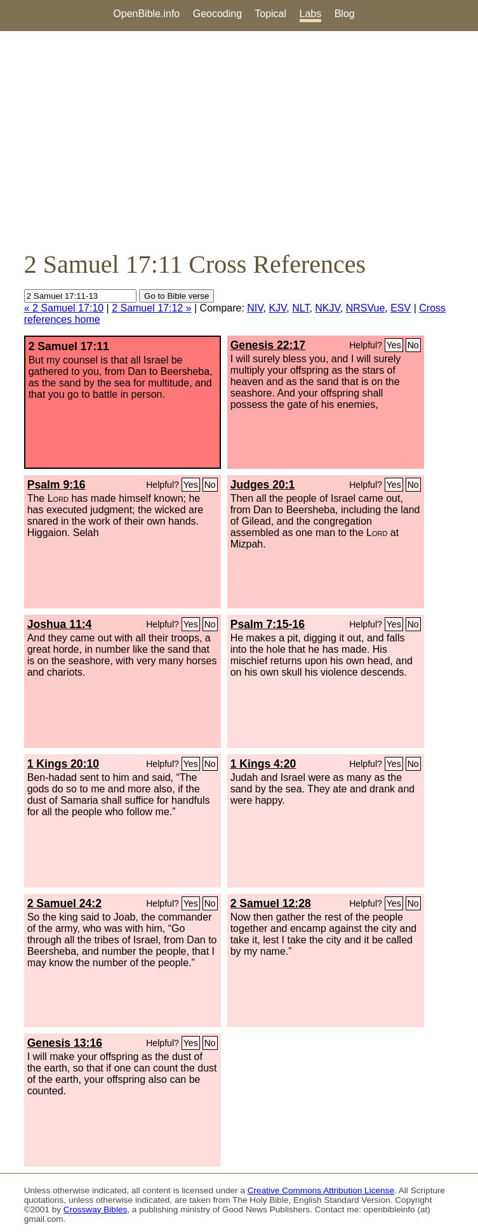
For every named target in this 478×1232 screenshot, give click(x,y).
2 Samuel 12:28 (270, 903)
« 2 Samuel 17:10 (63, 308)
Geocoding (217, 13)
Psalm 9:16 (56, 484)
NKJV (327, 308)
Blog (345, 13)
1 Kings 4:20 (263, 763)
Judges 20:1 (262, 484)
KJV (277, 308)
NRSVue (365, 308)
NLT (300, 308)
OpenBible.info (146, 13)
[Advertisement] (239, 140)
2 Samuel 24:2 (64, 903)
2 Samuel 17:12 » (151, 308)
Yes (394, 345)
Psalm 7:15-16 (267, 624)
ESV (400, 308)
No (413, 345)
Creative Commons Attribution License (321, 1190)
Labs (311, 13)
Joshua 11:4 (59, 624)
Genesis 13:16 (64, 1043)
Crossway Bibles (95, 1209)
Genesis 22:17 (267, 345)
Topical (270, 13)
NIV (255, 308)
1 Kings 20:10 (63, 763)
